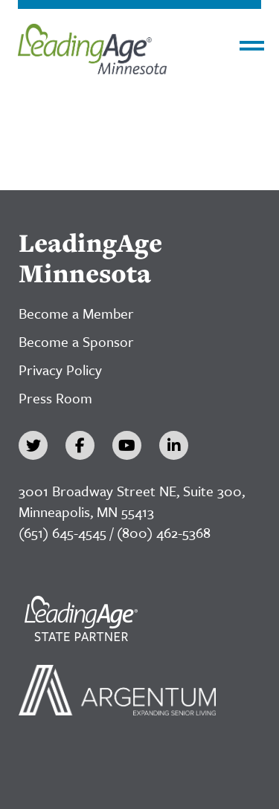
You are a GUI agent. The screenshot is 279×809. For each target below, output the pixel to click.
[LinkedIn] (173, 445)
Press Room (55, 398)
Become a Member (76, 313)
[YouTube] (126, 445)
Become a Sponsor (76, 341)
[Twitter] (33, 445)
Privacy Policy (60, 370)
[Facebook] (79, 445)
